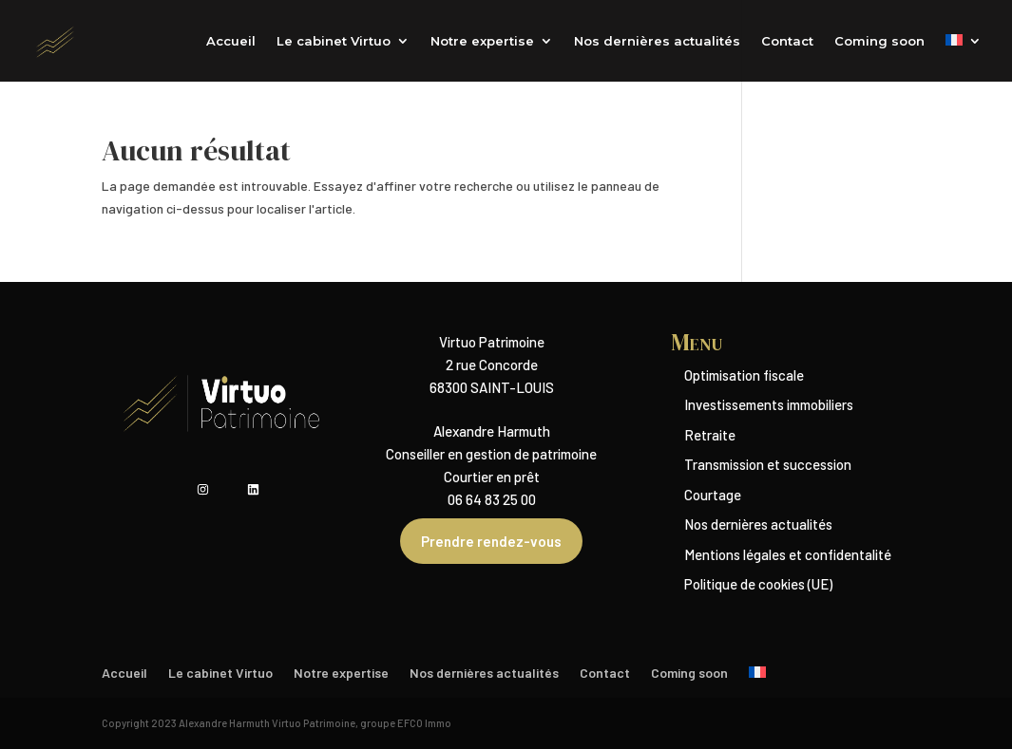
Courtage (712, 494)
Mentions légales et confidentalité (787, 554)
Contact (787, 41)
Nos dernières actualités (657, 41)
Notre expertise (482, 41)
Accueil (231, 41)
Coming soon (879, 41)
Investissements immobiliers (768, 404)
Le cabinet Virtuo (334, 41)
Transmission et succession (767, 464)
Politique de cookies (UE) (758, 583)
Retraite (709, 434)
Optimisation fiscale (744, 375)
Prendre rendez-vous (491, 541)
